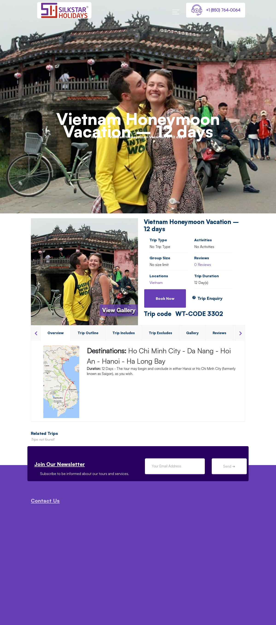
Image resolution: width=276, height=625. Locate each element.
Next (240, 333)
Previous (35, 333)
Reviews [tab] (219, 333)
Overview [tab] (55, 333)
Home (96, 137)
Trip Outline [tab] (88, 333)
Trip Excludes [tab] (160, 333)
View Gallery (119, 310)
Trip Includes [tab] (123, 333)
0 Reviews (202, 264)
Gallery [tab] (192, 333)
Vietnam (156, 282)
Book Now (165, 298)
